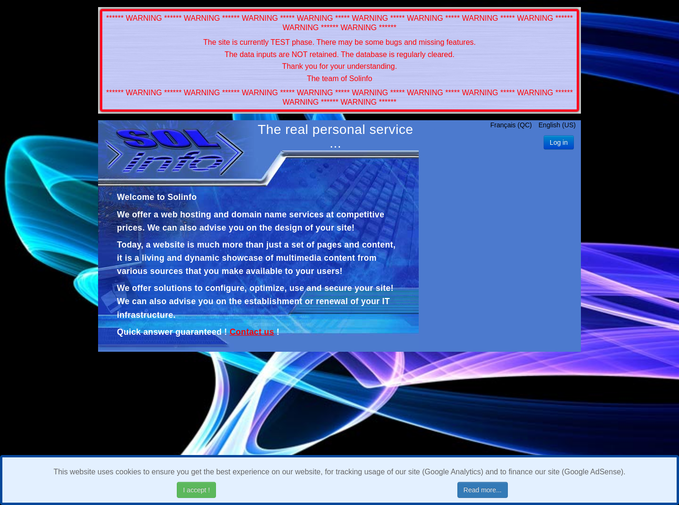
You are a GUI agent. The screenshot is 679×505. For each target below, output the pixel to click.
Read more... (483, 490)
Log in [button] (559, 142)
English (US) (557, 125)
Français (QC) (512, 125)
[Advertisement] (500, 253)
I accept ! (196, 490)
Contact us (252, 332)
